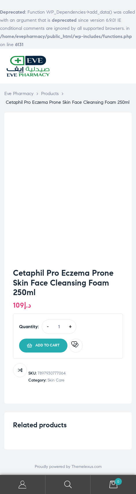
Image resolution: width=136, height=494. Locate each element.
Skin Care (56, 380)
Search (68, 484)
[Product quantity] (59, 326)
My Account (22, 484)
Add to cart (47, 345)
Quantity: (29, 326)
